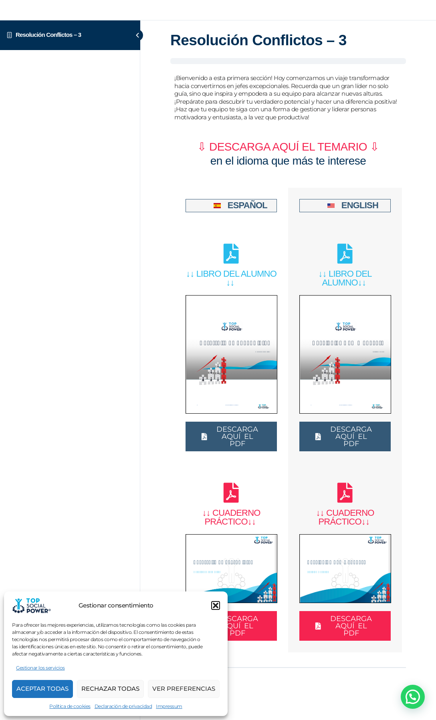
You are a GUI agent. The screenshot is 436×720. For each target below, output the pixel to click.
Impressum (169, 706)
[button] (216, 605)
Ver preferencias (183, 688)
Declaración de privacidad (123, 706)
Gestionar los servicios (40, 668)
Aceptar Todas (42, 688)
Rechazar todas (110, 688)
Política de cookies (70, 706)
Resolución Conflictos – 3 (48, 34)
